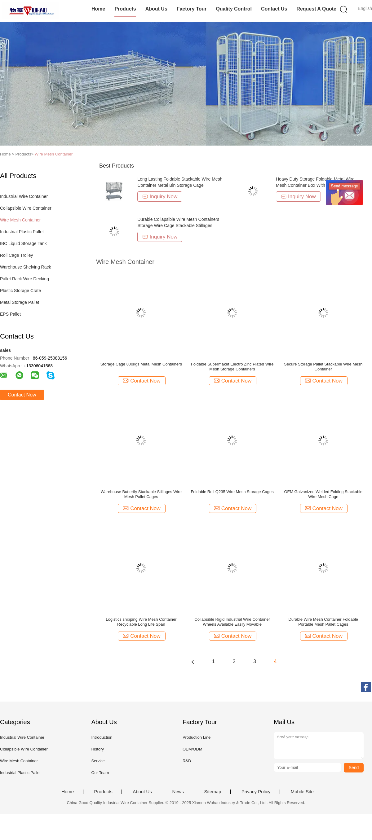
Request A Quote (316, 8)
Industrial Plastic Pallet (22, 231)
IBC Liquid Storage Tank (23, 243)
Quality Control (234, 8)
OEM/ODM (192, 749)
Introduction (101, 737)
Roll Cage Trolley (16, 255)
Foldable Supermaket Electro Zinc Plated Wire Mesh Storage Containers (232, 366)
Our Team (100, 772)
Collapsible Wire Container (25, 208)
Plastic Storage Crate (20, 290)
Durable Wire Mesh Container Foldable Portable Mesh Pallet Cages (323, 622)
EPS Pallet (10, 314)
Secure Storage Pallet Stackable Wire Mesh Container (323, 366)
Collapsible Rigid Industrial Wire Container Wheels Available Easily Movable (232, 622)
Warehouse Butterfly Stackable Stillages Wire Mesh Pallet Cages (141, 494)
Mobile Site (302, 792)
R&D (187, 761)
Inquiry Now (159, 196)
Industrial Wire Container (24, 196)
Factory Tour (192, 8)
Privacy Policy (255, 792)
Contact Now (22, 394)
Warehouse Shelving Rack (25, 267)
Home (98, 8)
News (178, 792)
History (97, 749)
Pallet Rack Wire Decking (24, 278)
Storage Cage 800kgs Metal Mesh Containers (141, 364)
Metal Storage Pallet (19, 302)
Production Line (196, 737)
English (365, 8)
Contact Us (274, 8)
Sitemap (212, 792)
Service (97, 761)
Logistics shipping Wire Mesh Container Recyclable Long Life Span (141, 622)
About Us (156, 8)
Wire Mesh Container (54, 154)
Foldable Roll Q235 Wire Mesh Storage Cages (232, 491)
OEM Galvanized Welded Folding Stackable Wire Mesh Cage (323, 494)
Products (125, 8)
